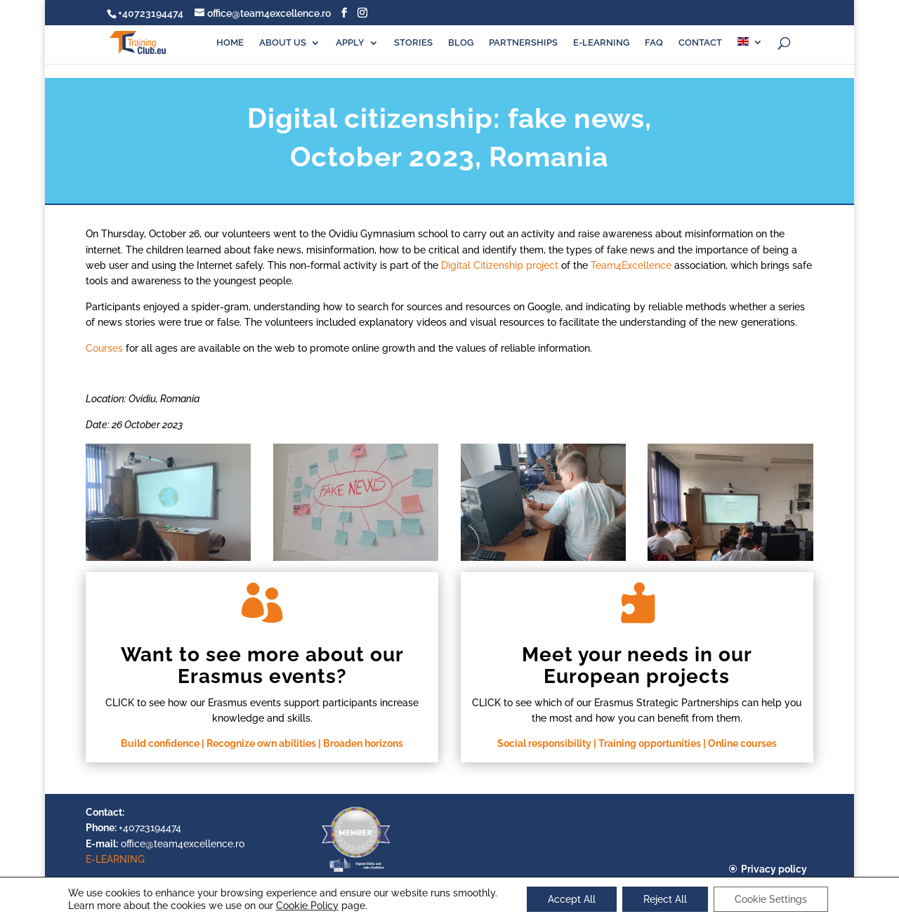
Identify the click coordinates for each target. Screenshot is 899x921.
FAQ (654, 43)
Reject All (665, 899)
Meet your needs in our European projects (637, 665)
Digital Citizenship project (499, 265)
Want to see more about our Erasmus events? (262, 665)
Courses (104, 348)
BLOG (460, 43)
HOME (230, 43)
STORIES (413, 43)
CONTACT (700, 43)
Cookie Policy (307, 905)
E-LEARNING (601, 43)
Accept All (572, 899)
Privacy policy (774, 869)
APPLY (350, 43)
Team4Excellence (631, 265)
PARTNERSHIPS (523, 43)
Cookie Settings (771, 899)
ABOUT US (282, 43)
